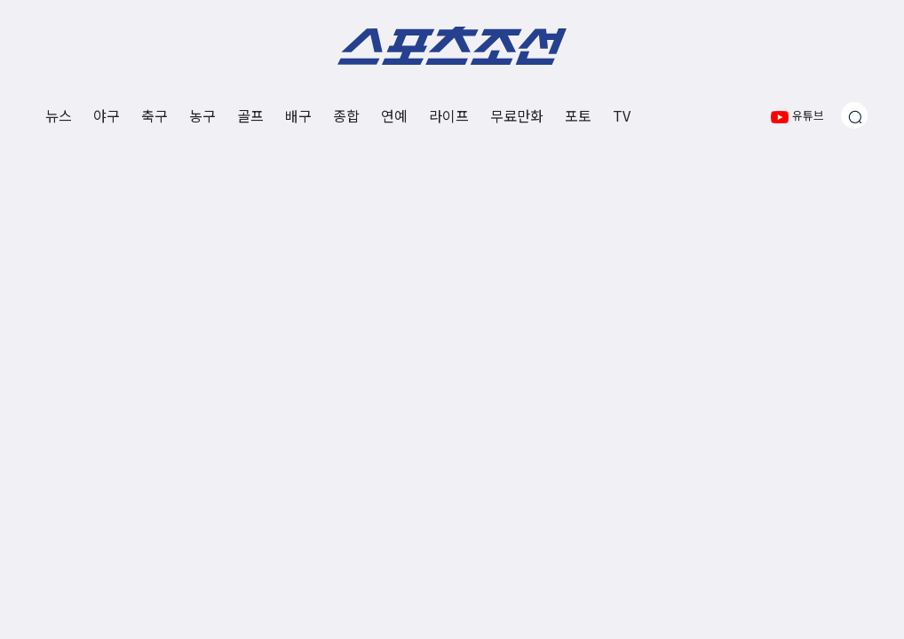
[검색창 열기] (854, 115)
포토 (578, 115)
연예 (394, 115)
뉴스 (58, 115)
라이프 (449, 115)
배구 (298, 115)
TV (621, 115)
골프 (250, 115)
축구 (154, 115)
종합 (346, 115)
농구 (202, 115)
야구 (106, 115)
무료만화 (516, 115)
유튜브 (797, 114)
